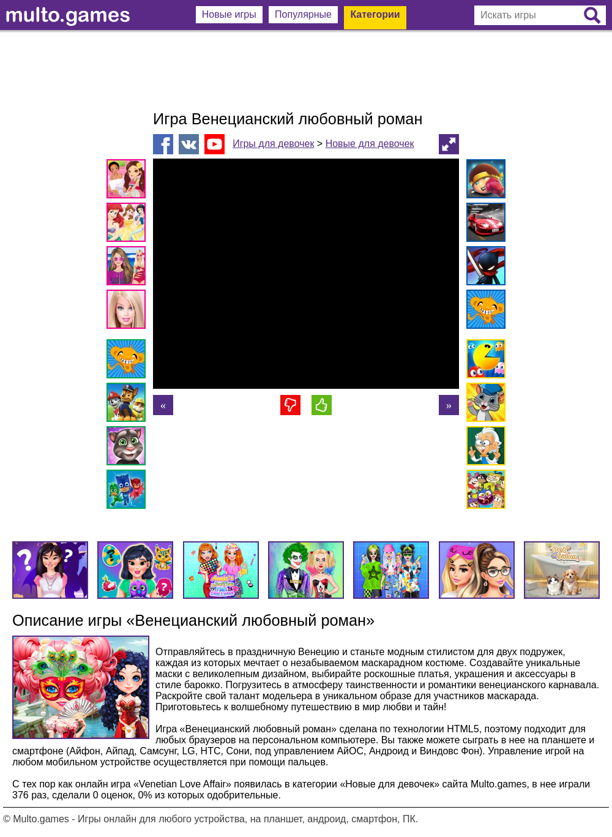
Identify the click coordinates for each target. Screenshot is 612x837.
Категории (375, 14)
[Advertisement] (306, 70)
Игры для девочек (273, 143)
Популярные (303, 14)
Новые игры (229, 14)
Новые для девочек (370, 143)
